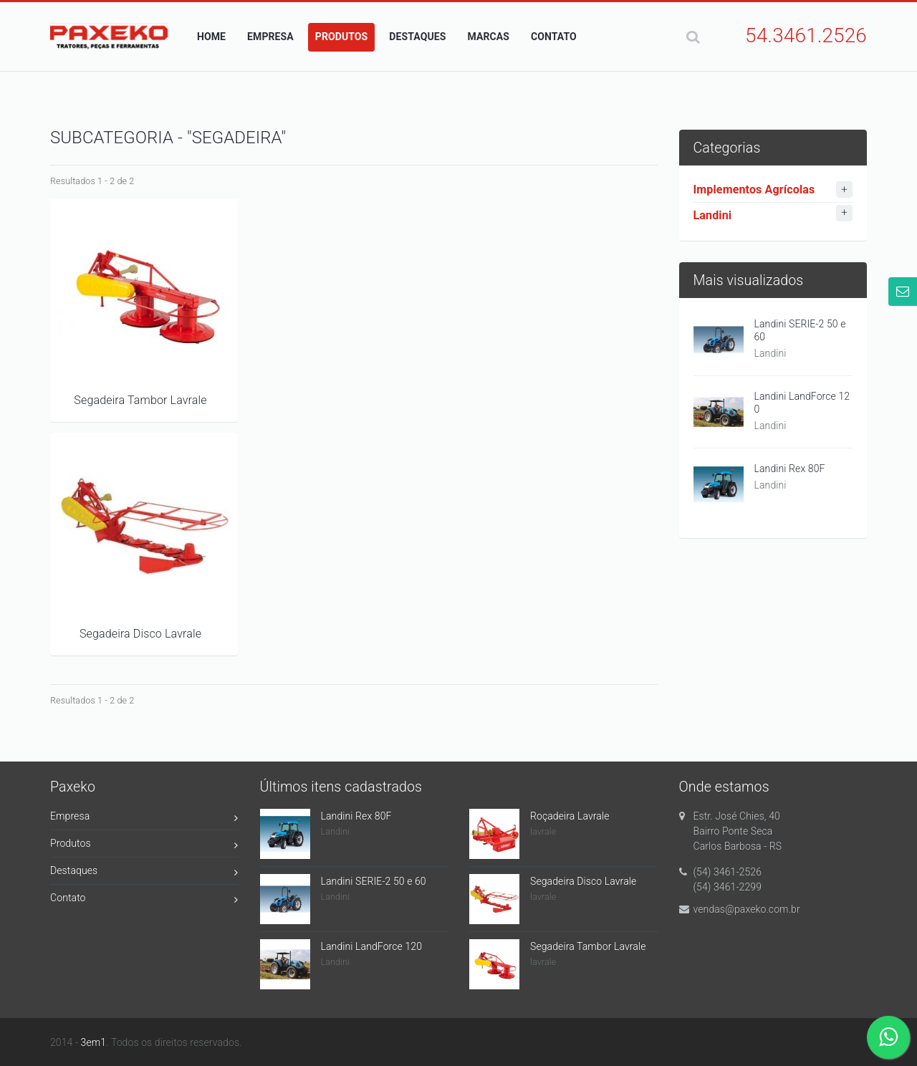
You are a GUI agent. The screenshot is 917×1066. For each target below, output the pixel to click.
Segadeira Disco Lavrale (140, 633)
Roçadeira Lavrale (570, 816)
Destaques (144, 873)
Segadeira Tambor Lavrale (140, 400)
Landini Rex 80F (789, 468)
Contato (144, 900)
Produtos (144, 845)
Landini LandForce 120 (802, 402)
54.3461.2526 (806, 35)
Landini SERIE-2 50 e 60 (800, 330)
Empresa (144, 818)
